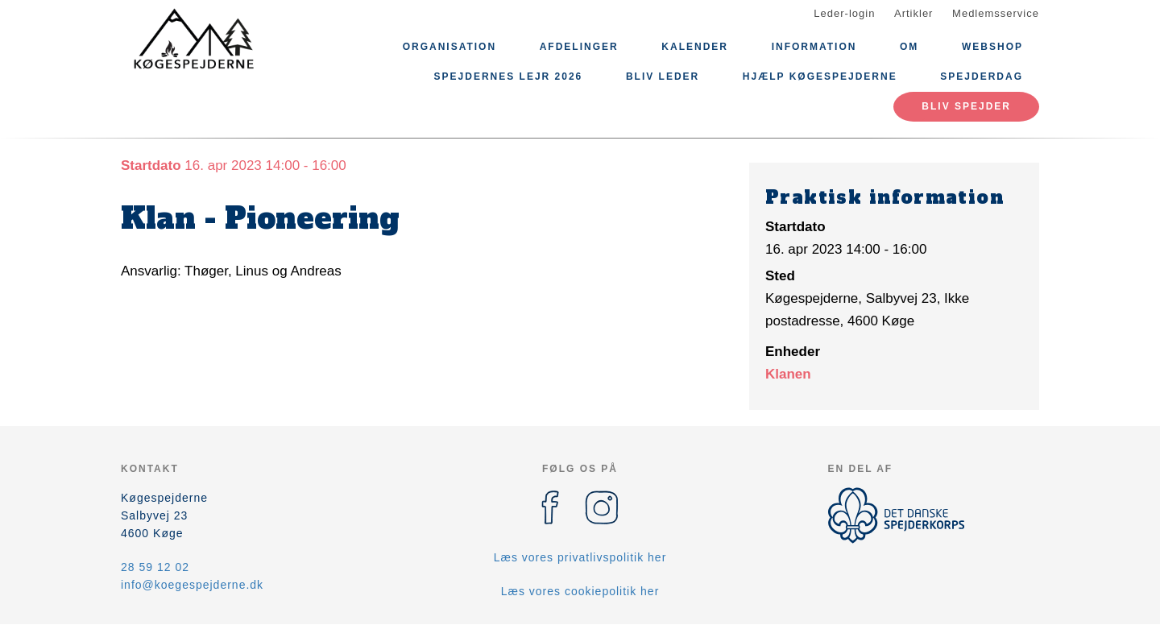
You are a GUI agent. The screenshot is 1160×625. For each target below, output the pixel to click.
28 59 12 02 (155, 567)
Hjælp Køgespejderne (820, 76)
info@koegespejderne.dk (192, 584)
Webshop (992, 46)
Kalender (694, 46)
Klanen (788, 374)
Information (814, 46)
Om (909, 46)
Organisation (449, 46)
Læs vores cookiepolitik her (580, 591)
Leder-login (844, 13)
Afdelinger (579, 46)
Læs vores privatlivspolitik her (580, 557)
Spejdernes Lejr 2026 (508, 76)
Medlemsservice (995, 13)
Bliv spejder (966, 106)
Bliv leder (662, 76)
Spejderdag (981, 76)
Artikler (913, 13)
